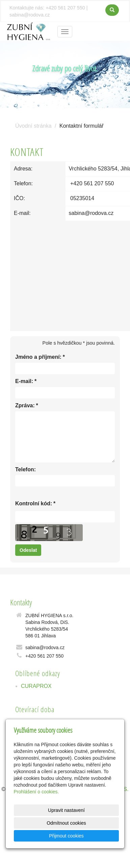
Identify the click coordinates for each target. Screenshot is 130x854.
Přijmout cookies (66, 836)
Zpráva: (25, 406)
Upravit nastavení (66, 810)
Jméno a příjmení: (38, 357)
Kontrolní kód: (33, 504)
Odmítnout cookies (66, 823)
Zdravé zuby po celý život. (65, 68)
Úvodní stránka (33, 126)
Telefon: (25, 469)
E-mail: (24, 381)
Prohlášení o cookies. (36, 791)
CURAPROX (36, 686)
